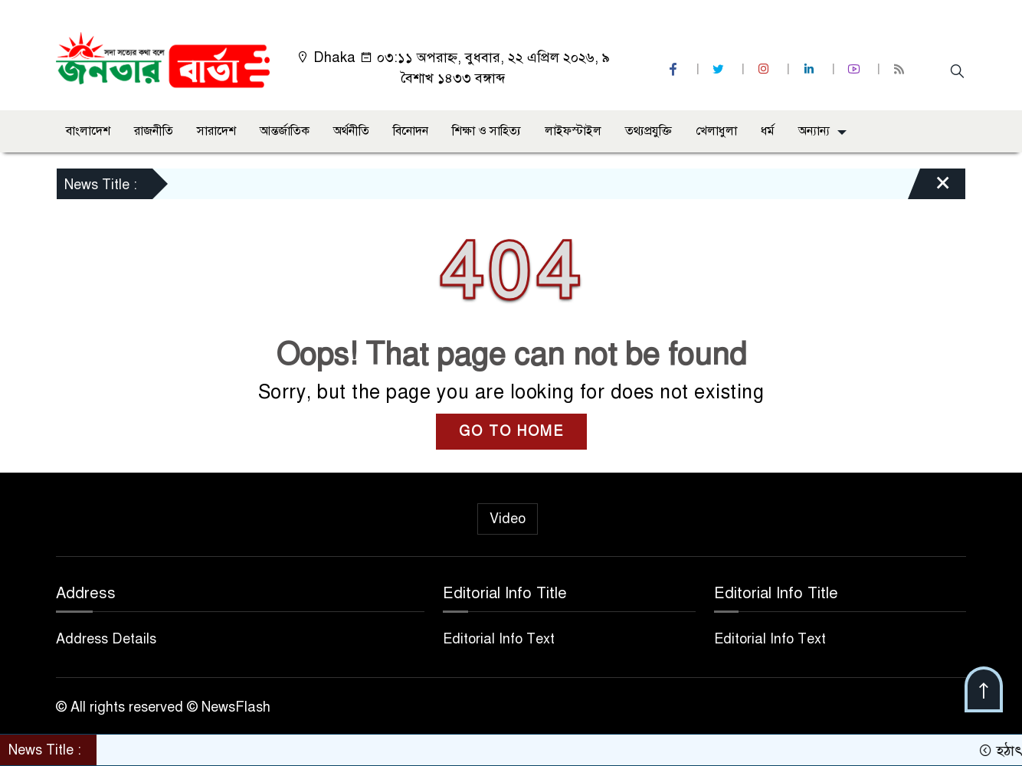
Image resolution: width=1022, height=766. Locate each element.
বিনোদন (410, 131)
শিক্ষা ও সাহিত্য (486, 131)
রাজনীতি (153, 131)
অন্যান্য (814, 131)
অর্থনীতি (351, 131)
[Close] (929, 187)
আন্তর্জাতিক (285, 131)
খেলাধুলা (716, 131)
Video (508, 518)
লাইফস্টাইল (573, 131)
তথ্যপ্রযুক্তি (648, 131)
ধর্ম (768, 131)
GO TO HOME (511, 431)
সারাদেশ (216, 131)
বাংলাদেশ (88, 131)
